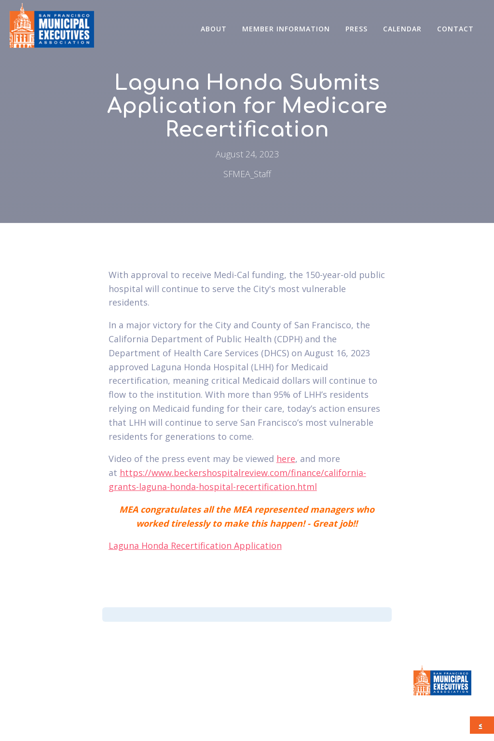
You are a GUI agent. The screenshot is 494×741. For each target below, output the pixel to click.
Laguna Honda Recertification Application (195, 545)
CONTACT (455, 28)
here (285, 458)
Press (356, 28)
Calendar (402, 28)
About (214, 28)
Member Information (286, 28)
